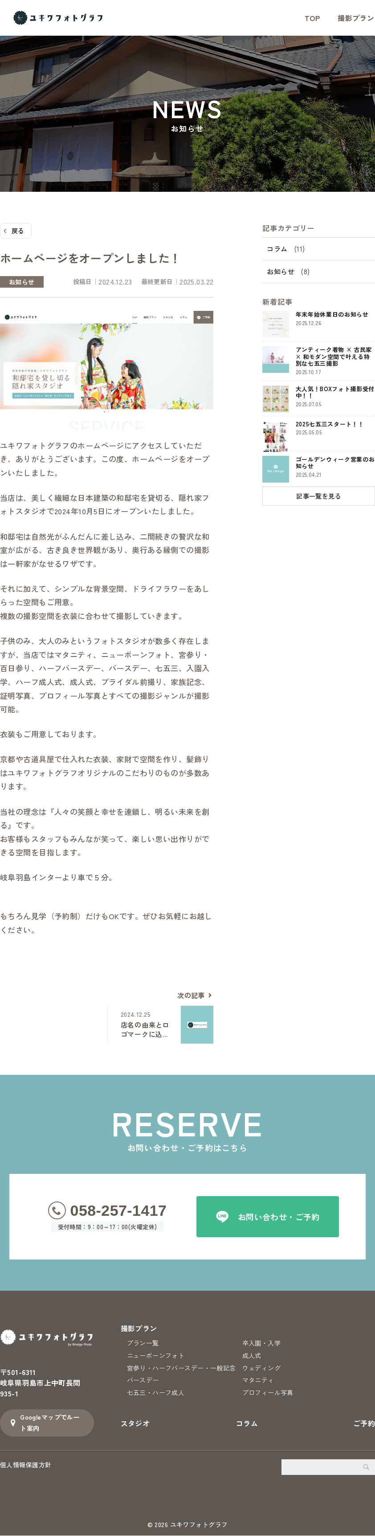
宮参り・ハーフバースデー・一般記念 (181, 1369)
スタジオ (135, 1426)
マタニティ (258, 1382)
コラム (277, 249)
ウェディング (261, 1369)
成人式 (251, 1356)
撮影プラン (139, 1328)
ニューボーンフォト (156, 1356)
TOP (312, 17)
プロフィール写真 (267, 1395)
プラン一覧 (143, 1343)
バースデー (143, 1382)
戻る (18, 230)
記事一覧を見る (318, 496)
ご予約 (364, 1426)
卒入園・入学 (261, 1343)
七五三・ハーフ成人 (156, 1395)
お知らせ (280, 272)
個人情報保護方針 (25, 1465)
